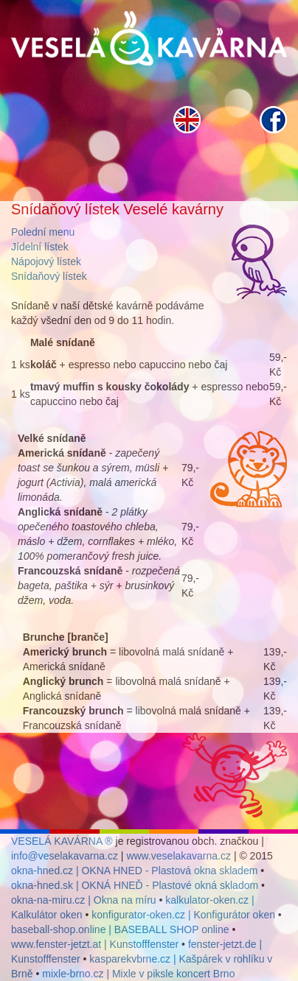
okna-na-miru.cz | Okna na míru (83, 900)
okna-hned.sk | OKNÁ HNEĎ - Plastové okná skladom (134, 885)
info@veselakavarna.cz (64, 856)
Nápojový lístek (46, 261)
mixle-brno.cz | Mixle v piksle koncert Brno (138, 974)
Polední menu (42, 232)
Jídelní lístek (40, 247)
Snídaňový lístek (49, 276)
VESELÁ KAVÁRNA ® (62, 841)
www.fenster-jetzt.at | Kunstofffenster (95, 944)
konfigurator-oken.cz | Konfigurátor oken (183, 915)
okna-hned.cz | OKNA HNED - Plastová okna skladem (134, 870)
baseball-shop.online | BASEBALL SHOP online (120, 929)
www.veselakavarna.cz (178, 856)
